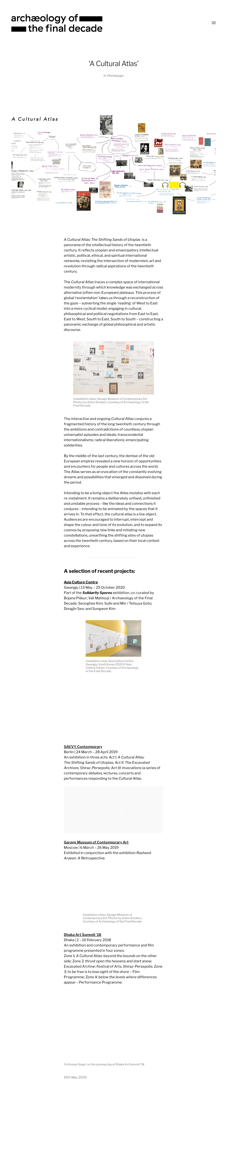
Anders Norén (121, 1149)
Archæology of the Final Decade (120, 1143)
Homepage (115, 75)
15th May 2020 (75, 1077)
